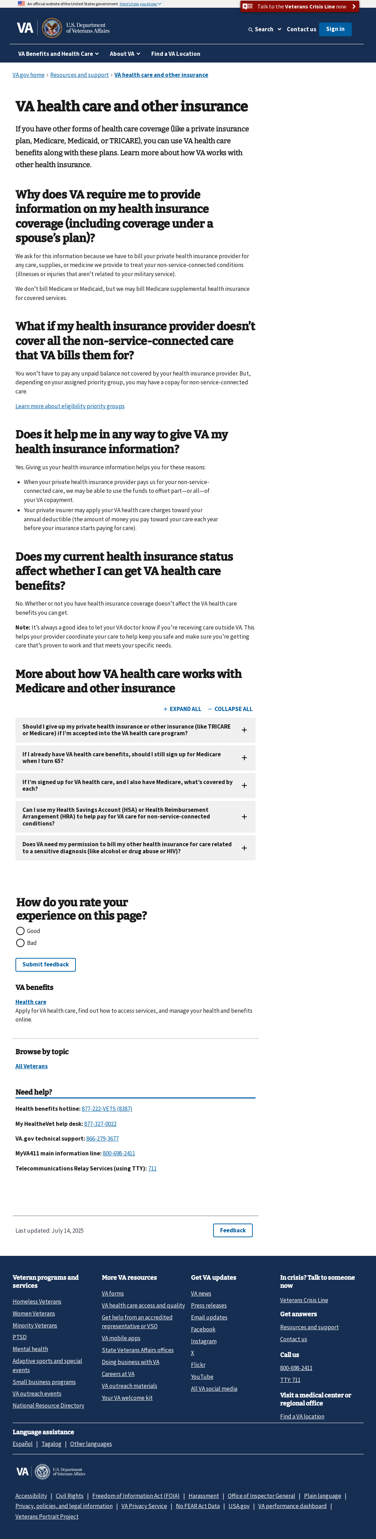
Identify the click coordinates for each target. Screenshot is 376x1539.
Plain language (322, 1496)
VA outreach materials (129, 1386)
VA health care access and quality (143, 1305)
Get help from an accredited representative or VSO (137, 1321)
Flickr (198, 1365)
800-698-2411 (296, 1368)
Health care (30, 1002)
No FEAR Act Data (198, 1506)
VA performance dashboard (292, 1506)
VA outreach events (37, 1393)
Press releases (209, 1305)
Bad (32, 943)
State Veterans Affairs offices (138, 1350)
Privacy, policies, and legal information (64, 1506)
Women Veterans (34, 1313)
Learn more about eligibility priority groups (70, 406)
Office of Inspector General (261, 1496)
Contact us (301, 29)
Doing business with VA (130, 1362)
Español (23, 1444)
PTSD (20, 1337)
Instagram (204, 1341)
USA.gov (239, 1506)
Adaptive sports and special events (47, 1365)
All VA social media (214, 1389)
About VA (122, 54)
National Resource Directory (48, 1405)
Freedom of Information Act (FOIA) (136, 1496)
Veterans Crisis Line (304, 1300)
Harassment (204, 1496)
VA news (201, 1293)
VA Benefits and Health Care (55, 54)
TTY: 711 (290, 1380)
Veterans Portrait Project (47, 1516)
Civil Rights (70, 1496)
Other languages (91, 1444)
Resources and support (309, 1327)
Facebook (203, 1329)
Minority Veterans (35, 1325)
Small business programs (44, 1382)
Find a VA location (302, 1416)
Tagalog (51, 1444)
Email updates (209, 1317)
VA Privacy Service (144, 1506)
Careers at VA (118, 1374)
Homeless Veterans (37, 1301)
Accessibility (31, 1496)
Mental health (30, 1349)
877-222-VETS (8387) (107, 1109)
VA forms (113, 1293)
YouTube (202, 1377)
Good (33, 931)
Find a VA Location (175, 54)
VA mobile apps (121, 1338)
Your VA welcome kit (127, 1398)
